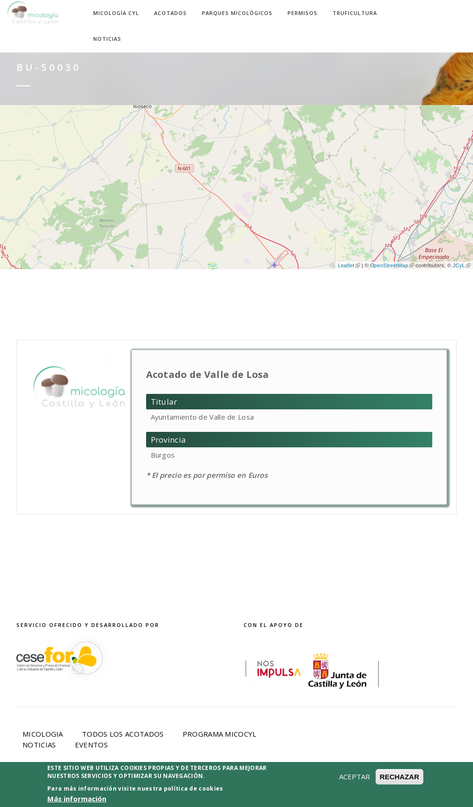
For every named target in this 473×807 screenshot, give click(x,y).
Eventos (91, 744)
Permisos (303, 12)
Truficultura (355, 12)
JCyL (462, 265)
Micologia (42, 734)
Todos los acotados (122, 734)
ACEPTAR (354, 779)
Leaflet (349, 265)
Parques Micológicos (237, 12)
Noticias (107, 38)
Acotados (170, 12)
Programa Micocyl (220, 734)
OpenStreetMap (392, 265)
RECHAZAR (399, 780)
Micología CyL (116, 12)
